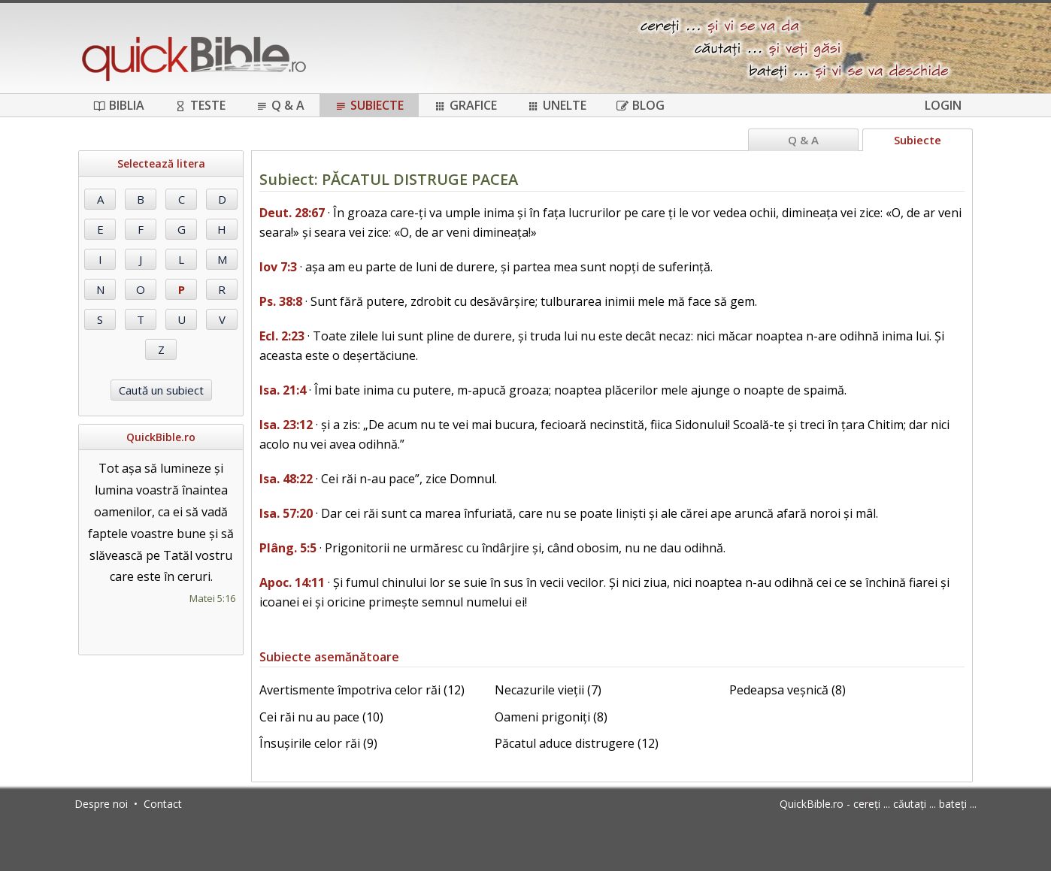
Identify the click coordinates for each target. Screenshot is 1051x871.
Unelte (556, 105)
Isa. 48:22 (286, 478)
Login (943, 105)
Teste (200, 105)
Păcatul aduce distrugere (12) (577, 743)
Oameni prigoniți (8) (551, 717)
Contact (163, 804)
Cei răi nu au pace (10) (321, 717)
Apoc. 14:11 (292, 582)
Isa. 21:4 (282, 390)
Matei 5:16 (212, 598)
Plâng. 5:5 (288, 548)
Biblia (118, 105)
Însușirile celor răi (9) (318, 743)
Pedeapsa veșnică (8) (787, 690)
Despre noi (101, 804)
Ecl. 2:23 (281, 336)
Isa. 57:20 (286, 513)
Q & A (280, 105)
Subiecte (369, 105)
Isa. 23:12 (286, 424)
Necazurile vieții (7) (548, 690)
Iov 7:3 (278, 267)
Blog (640, 105)
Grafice (465, 105)
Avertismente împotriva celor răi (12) (362, 690)
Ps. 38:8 (280, 301)
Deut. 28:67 (292, 212)
